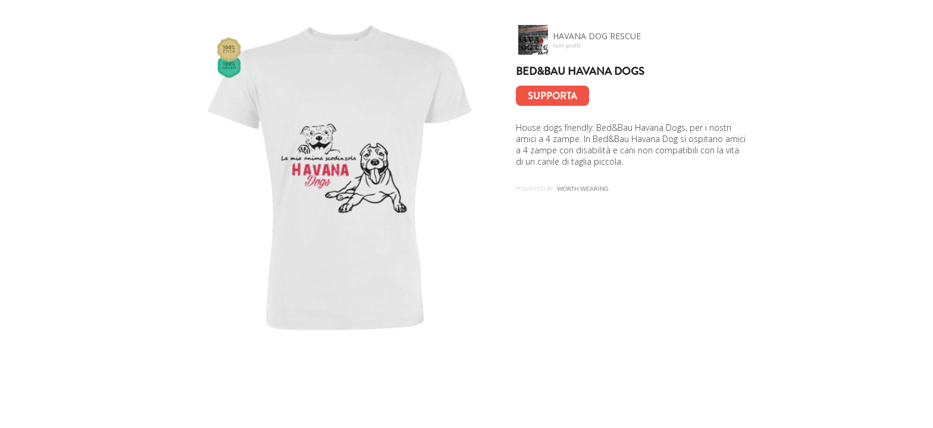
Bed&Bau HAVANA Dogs (580, 71)
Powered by (562, 188)
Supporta (552, 96)
